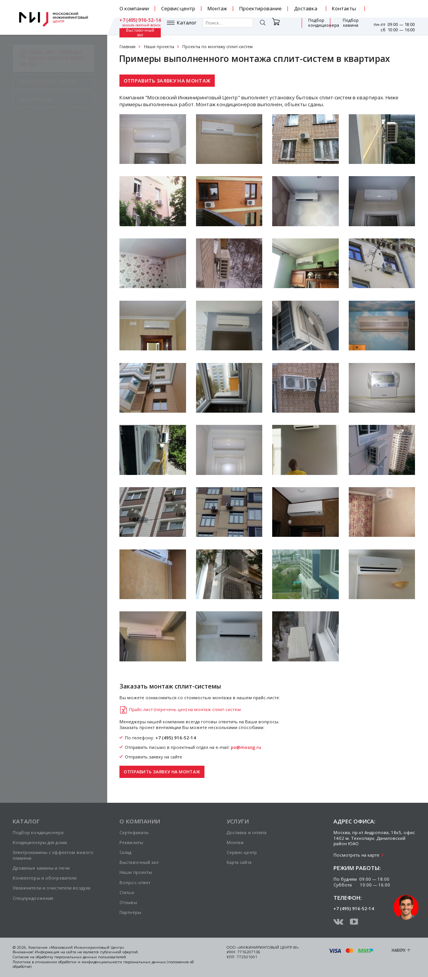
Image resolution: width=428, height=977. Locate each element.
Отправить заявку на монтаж (167, 80)
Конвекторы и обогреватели (45, 878)
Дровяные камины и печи (41, 868)
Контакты (344, 8)
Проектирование (260, 8)
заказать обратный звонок (396, 11)
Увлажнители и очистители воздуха (52, 888)
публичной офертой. (119, 951)
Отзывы (128, 902)
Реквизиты (131, 842)
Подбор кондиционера (281, 26)
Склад (125, 852)
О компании (134, 8)
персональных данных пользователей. (90, 956)
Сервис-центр (178, 8)
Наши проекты (159, 46)
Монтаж (217, 8)
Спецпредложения (33, 898)
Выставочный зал (347, 26)
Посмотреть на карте (356, 855)
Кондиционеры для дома (40, 842)
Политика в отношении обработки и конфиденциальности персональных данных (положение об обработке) (103, 964)
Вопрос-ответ (134, 882)
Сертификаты (134, 832)
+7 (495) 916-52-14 (394, 6)
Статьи (126, 892)
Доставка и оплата (247, 832)
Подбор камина (316, 26)
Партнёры (130, 912)
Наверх (398, 950)
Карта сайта (239, 862)
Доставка (305, 8)
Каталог (139, 26)
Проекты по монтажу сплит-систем (217, 46)
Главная (127, 46)
